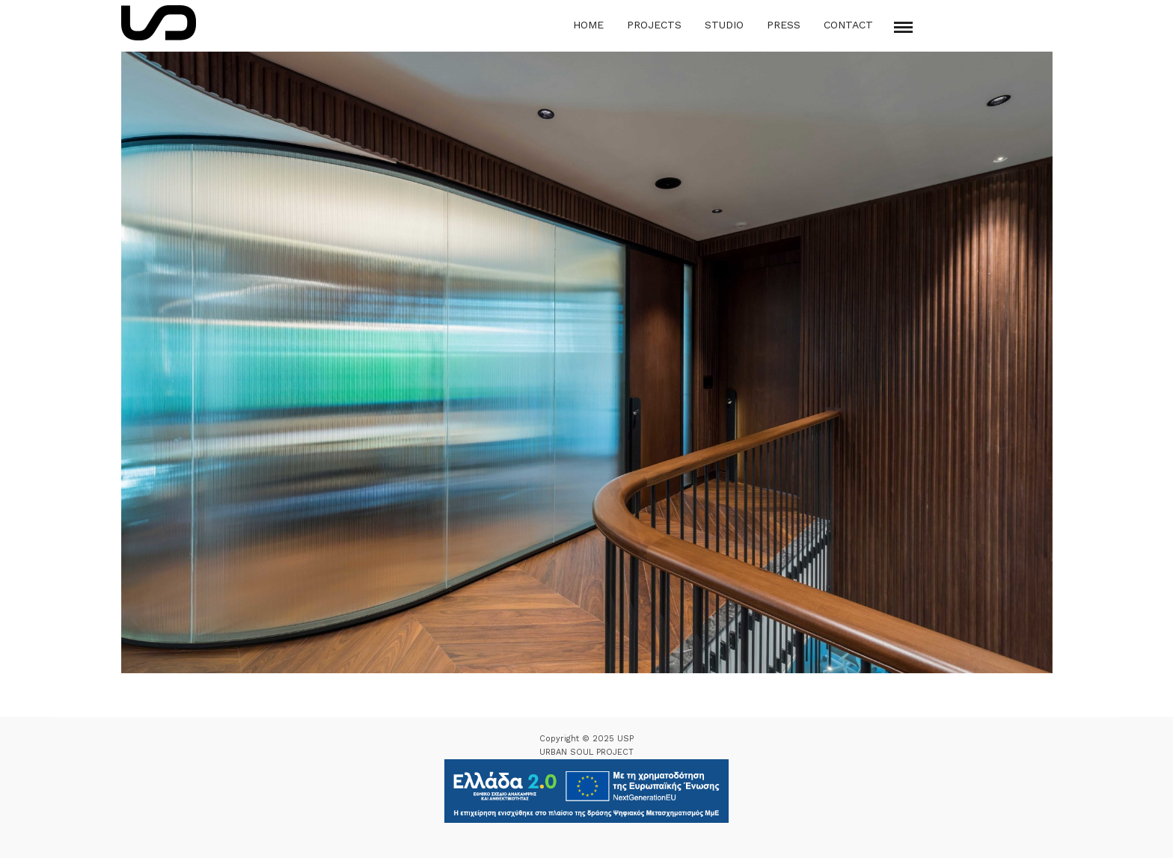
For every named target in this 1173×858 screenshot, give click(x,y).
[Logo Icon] (158, 22)
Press (783, 25)
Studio (724, 25)
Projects (654, 25)
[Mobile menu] (903, 27)
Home (588, 25)
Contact (848, 25)
